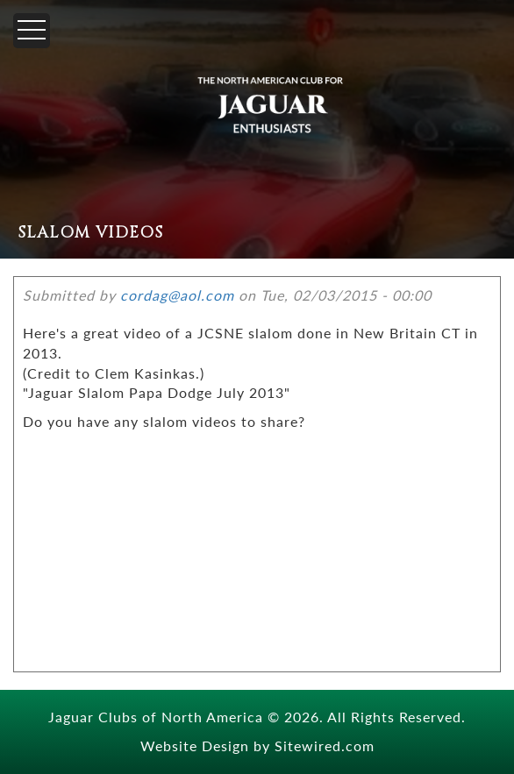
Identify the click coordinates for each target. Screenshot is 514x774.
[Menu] (31, 30)
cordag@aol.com (177, 295)
